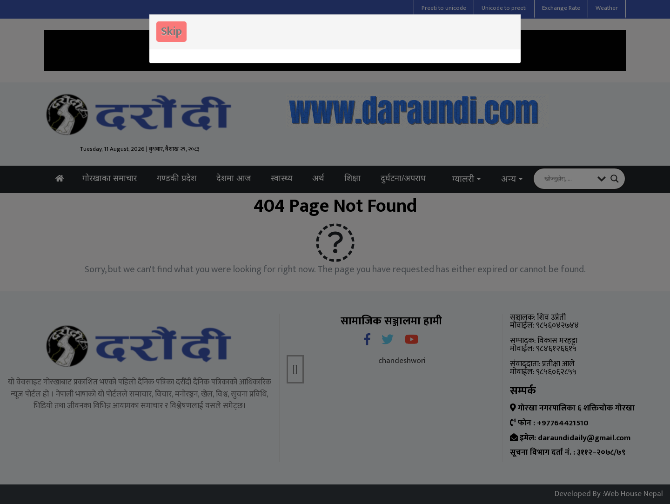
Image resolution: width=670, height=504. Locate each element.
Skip (171, 31)
